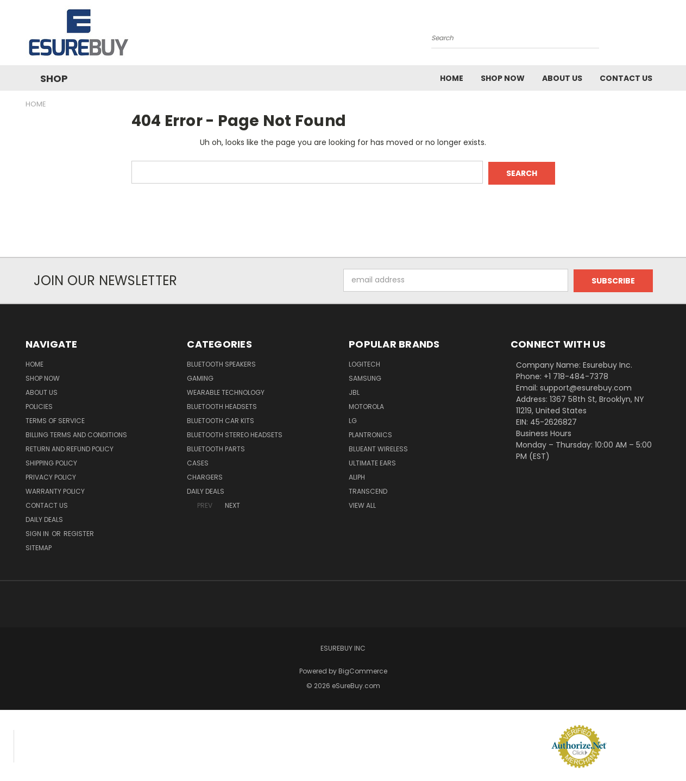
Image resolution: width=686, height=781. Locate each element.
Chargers (205, 475)
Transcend (368, 489)
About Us (562, 78)
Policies (39, 405)
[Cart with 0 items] (658, 35)
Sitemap (39, 546)
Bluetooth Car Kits (220, 419)
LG (353, 419)
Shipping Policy (51, 461)
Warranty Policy (55, 489)
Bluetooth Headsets (222, 405)
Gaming (200, 376)
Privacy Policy (51, 475)
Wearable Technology (226, 390)
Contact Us (626, 78)
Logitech (364, 362)
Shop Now (503, 78)
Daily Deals (44, 517)
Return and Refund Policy (70, 447)
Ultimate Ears (372, 461)
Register (79, 532)
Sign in (38, 532)
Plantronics (370, 433)
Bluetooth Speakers (221, 362)
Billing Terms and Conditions (76, 433)
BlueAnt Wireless (378, 447)
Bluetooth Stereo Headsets (234, 433)
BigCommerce (362, 669)
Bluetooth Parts (216, 447)
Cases (198, 461)
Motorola (366, 405)
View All (362, 503)
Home (451, 78)
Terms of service (55, 419)
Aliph (357, 475)
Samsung (365, 376)
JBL (354, 390)
